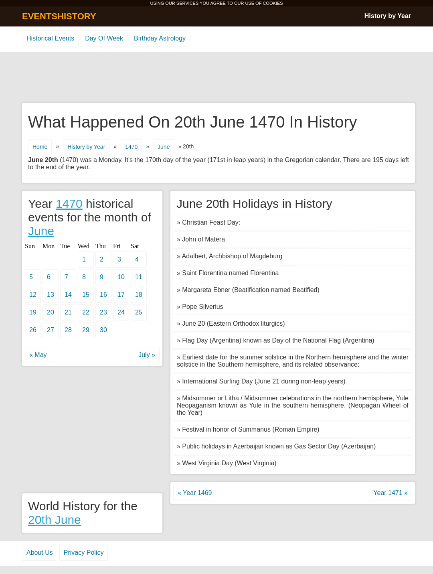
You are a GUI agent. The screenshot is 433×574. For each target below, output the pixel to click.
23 (103, 312)
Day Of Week (104, 38)
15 (85, 294)
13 (50, 294)
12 (32, 294)
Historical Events (50, 38)
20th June (54, 519)
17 (121, 294)
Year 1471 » (390, 492)
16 (103, 294)
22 (85, 312)
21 (68, 312)
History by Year (387, 15)
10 (121, 277)
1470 (131, 147)
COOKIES (273, 3)
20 (50, 312)
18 (138, 294)
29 (85, 330)
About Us (39, 552)
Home (39, 147)
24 (121, 312)
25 (138, 312)
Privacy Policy (84, 552)
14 (68, 294)
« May (38, 354)
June (164, 147)
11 (138, 277)
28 (68, 330)
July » (146, 354)
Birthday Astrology (160, 38)
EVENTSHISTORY (59, 16)
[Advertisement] (216, 78)
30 (103, 330)
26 (32, 330)
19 (32, 312)
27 (50, 330)
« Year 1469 (195, 492)
